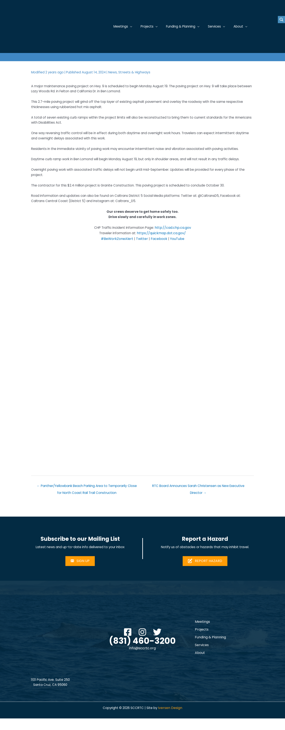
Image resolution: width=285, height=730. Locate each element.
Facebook (159, 247)
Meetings (202, 632)
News (115, 72)
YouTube (177, 247)
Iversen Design (172, 719)
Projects (201, 640)
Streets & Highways (138, 72)
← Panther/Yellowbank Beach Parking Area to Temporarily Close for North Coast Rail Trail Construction (87, 496)
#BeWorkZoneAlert (117, 247)
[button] (127, 642)
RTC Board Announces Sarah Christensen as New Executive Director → (198, 496)
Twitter (142, 247)
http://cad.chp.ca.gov (174, 236)
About (200, 663)
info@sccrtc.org (142, 659)
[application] (135, 27)
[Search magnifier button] (281, 19)
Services (202, 656)
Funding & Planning (210, 648)
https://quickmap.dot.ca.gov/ (162, 241)
